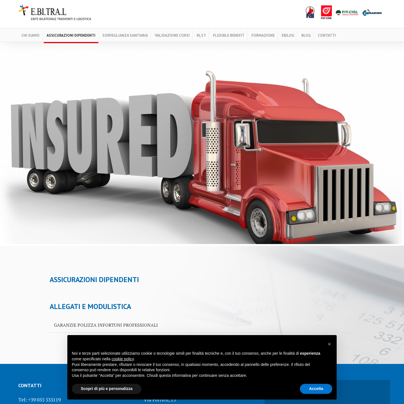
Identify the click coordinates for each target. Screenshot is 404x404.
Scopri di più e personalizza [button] (106, 388)
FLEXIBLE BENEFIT (228, 35)
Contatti (327, 35)
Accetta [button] (316, 388)
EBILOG (288, 35)
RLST (201, 35)
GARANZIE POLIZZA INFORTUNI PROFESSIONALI (106, 325)
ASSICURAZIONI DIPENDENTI (71, 35)
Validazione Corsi (172, 35)
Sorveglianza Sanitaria (125, 35)
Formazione (263, 35)
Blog (306, 35)
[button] (329, 344)
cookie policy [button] (123, 359)
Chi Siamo (30, 35)
